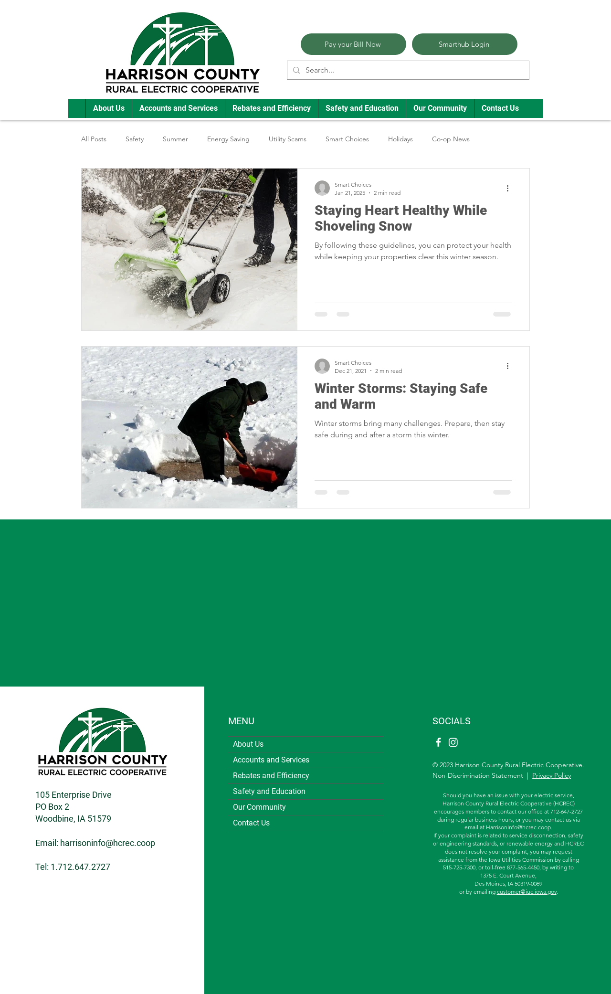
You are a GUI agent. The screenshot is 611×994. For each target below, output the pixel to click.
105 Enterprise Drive (73, 795)
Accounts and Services (271, 759)
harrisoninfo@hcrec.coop (107, 843)
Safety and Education (269, 791)
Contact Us (251, 822)
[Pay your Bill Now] (353, 44)
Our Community (259, 807)
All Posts (93, 139)
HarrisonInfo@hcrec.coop (518, 827)
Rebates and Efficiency (271, 775)
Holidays (400, 139)
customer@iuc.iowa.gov (527, 891)
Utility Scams (287, 139)
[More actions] (510, 188)
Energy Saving (228, 139)
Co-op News (451, 139)
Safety (135, 139)
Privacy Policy (551, 775)
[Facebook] (438, 742)
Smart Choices (347, 139)
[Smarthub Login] (464, 44)
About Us (248, 744)
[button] (108, 108)
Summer (175, 139)
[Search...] (407, 70)
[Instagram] (453, 742)
